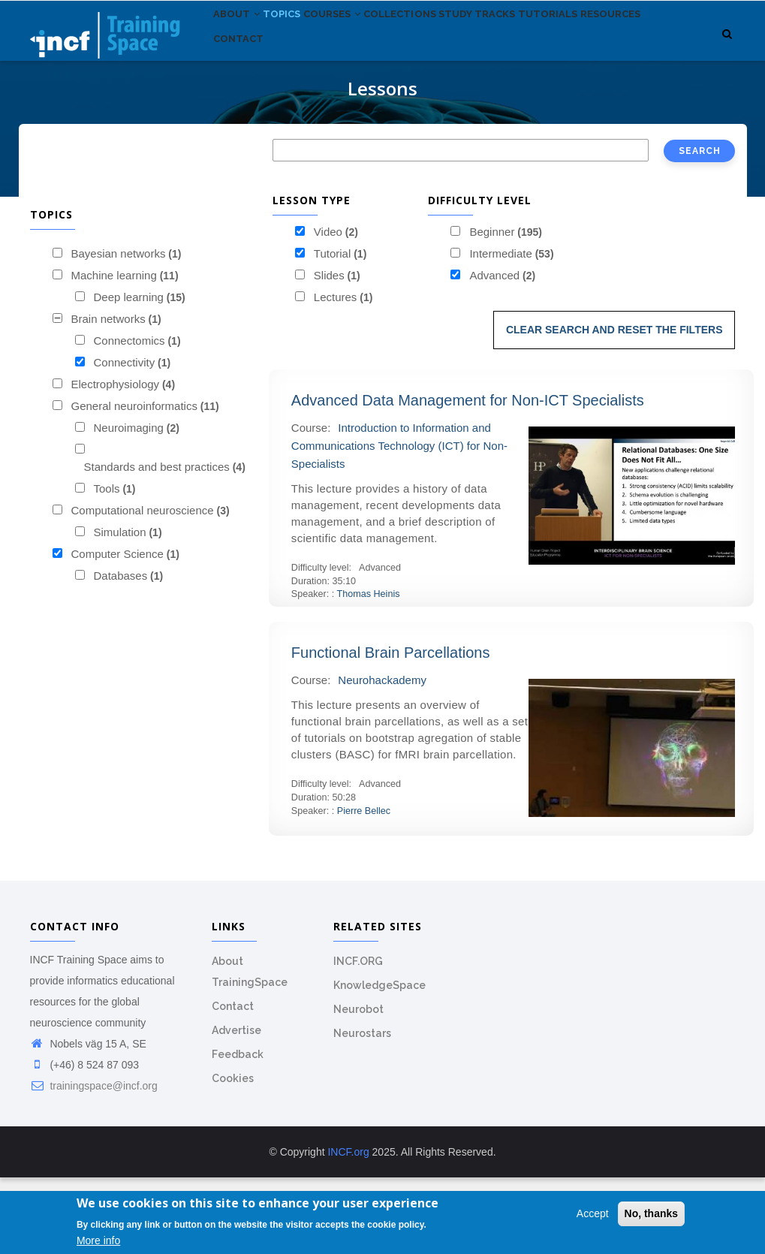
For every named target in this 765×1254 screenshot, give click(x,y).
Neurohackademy (382, 756)
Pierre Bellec (363, 887)
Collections (444, 44)
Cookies (233, 1155)
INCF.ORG (358, 1038)
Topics (300, 44)
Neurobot (358, 1086)
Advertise (236, 1107)
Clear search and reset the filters (614, 406)
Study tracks (534, 44)
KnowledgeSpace (379, 1062)
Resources (249, 112)
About (242, 44)
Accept (593, 1214)
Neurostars (362, 1110)
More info (98, 1241)
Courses (363, 44)
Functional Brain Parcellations (390, 729)
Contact (320, 112)
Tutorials (616, 44)
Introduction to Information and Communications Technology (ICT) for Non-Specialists (399, 522)
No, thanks (652, 1214)
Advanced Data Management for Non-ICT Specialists (467, 477)
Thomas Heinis (368, 671)
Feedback (238, 1131)
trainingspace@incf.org (94, 1162)
